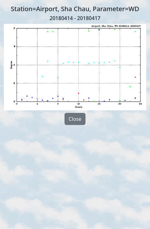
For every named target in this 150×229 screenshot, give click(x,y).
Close (75, 118)
